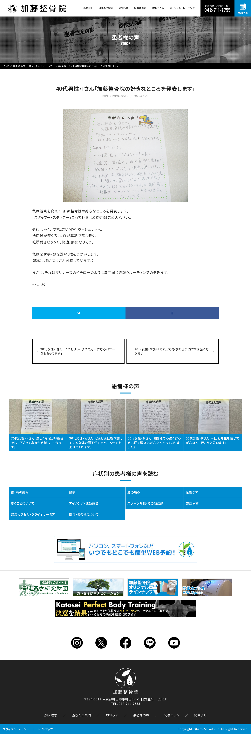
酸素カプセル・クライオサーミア (33, 514)
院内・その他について (84, 514)
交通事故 (192, 503)
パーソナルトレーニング (182, 8)
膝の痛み (133, 492)
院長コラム (158, 8)
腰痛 (72, 492)
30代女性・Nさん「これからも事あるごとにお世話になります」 (172, 351)
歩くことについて (22, 503)
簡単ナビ (200, 715)
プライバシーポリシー (16, 729)
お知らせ (123, 8)
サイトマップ (45, 729)
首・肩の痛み (20, 492)
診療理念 (88, 8)
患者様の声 (140, 8)
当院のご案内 (105, 8)
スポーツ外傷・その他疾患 (145, 503)
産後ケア (192, 492)
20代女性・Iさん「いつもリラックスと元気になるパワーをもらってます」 (77, 351)
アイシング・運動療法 (83, 503)
